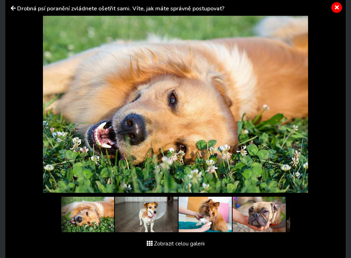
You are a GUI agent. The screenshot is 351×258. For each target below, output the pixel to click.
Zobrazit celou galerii (176, 244)
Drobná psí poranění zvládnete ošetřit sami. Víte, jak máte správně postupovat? (120, 9)
